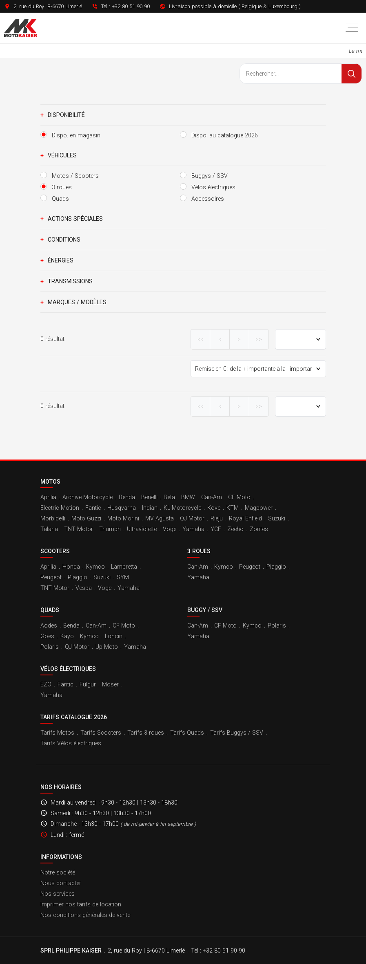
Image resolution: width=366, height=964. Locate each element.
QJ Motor (192, 518)
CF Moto (239, 497)
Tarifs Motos (57, 732)
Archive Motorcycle (87, 497)
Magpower (259, 507)
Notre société (57, 872)
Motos (50, 481)
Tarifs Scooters (100, 732)
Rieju (217, 518)
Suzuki (276, 518)
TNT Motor (78, 529)
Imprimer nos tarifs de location (80, 904)
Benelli (149, 497)
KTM (232, 507)
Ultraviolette (142, 529)
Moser (110, 684)
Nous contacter (60, 883)
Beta (169, 497)
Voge (169, 529)
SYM (123, 577)
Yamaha (193, 529)
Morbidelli (52, 518)
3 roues (199, 551)
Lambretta (124, 566)
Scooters (55, 551)
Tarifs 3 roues (145, 732)
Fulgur (88, 684)
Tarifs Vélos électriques (70, 743)
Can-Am (211, 497)
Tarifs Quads (187, 732)
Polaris (49, 646)
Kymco (95, 566)
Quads (49, 610)
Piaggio (77, 577)
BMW (188, 497)
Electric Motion (59, 507)
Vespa (83, 588)
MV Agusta (159, 518)
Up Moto (106, 646)
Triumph (110, 529)
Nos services (57, 893)
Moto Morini (123, 518)
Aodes (48, 625)
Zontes (259, 529)
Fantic (93, 507)
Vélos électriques (68, 669)
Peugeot (51, 577)
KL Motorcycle (182, 507)
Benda (127, 497)
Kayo (67, 636)
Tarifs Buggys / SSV (236, 732)
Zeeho (235, 529)
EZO (45, 684)
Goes (47, 636)
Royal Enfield (245, 518)
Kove (213, 507)
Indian (149, 507)
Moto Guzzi (86, 518)
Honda (71, 566)
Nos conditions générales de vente (85, 915)
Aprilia (48, 497)
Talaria (49, 529)
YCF (216, 529)
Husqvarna (121, 507)
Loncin (113, 636)
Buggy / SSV (204, 610)
